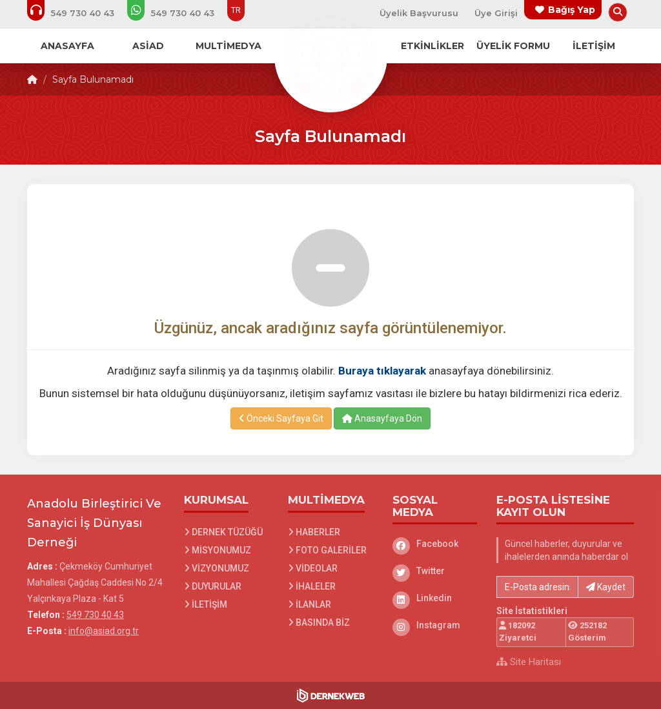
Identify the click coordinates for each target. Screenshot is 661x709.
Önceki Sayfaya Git (281, 418)
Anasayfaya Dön (382, 418)
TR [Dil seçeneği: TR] (236, 10)
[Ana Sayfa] (330, 54)
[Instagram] (435, 625)
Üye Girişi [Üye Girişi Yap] (496, 13)
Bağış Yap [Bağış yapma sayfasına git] (571, 9)
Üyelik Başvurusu (419, 13)
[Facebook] (435, 543)
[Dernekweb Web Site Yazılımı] (330, 695)
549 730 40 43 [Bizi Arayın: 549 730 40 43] (95, 615)
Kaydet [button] (605, 587)
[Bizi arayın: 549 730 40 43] (79, 13)
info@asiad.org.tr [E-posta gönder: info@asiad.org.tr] (103, 631)
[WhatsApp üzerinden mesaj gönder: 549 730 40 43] (179, 13)
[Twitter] (435, 570)
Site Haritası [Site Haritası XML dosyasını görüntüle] (528, 662)
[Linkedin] (435, 597)
